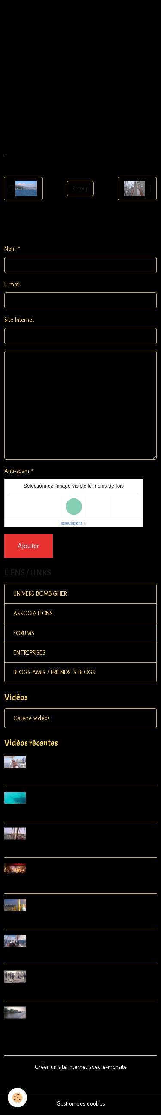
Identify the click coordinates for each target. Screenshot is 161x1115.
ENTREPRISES (29, 652)
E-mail (12, 284)
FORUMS (23, 633)
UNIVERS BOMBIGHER (40, 593)
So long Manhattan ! (37, 920)
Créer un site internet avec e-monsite (81, 1067)
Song (12, 778)
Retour (80, 188)
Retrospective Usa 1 (35, 1028)
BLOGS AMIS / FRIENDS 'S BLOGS (54, 672)
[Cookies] (17, 1097)
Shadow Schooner (32, 813)
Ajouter (28, 546)
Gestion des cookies (80, 1103)
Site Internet (19, 319)
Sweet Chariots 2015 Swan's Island (58, 885)
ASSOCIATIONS (33, 613)
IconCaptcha (72, 523)
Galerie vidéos (31, 718)
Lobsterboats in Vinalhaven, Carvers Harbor (75, 849)
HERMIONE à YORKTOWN (46, 992)
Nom (10, 248)
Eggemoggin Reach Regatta (47, 956)
